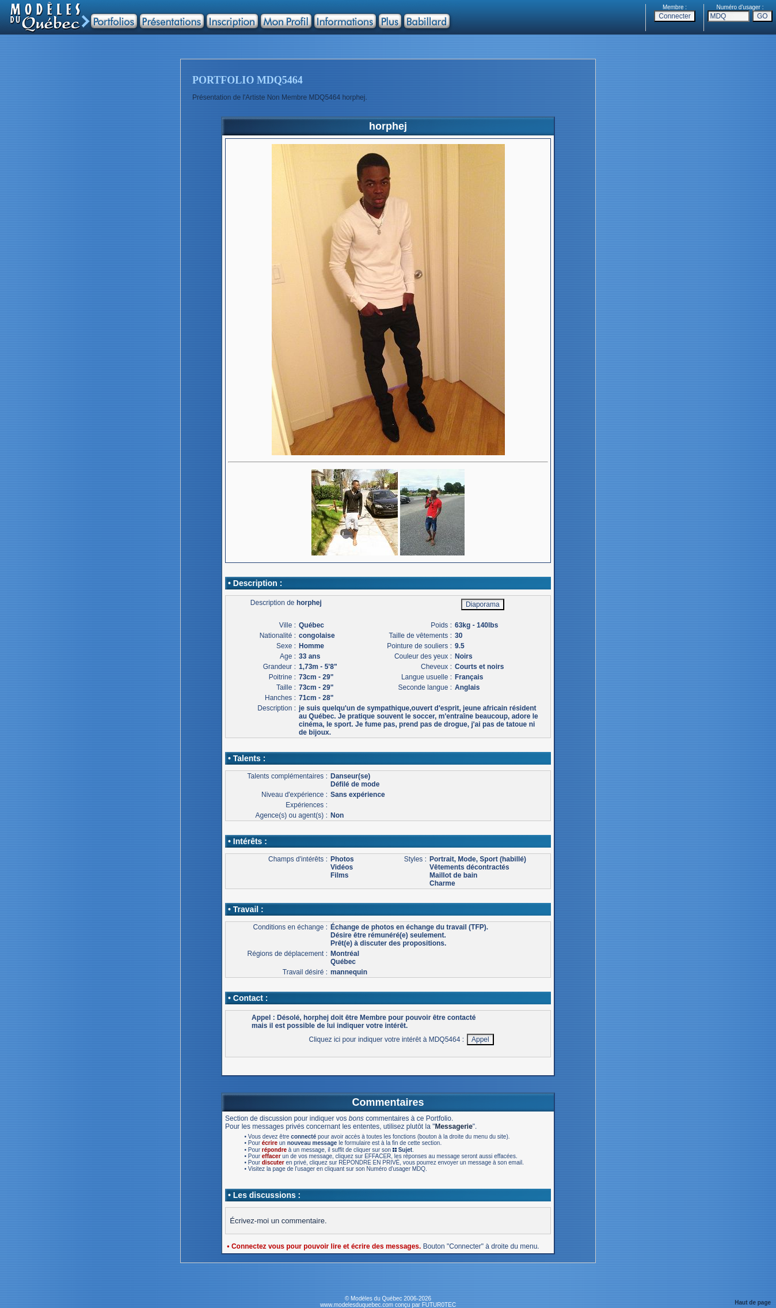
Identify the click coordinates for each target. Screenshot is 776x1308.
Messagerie (453, 1126)
